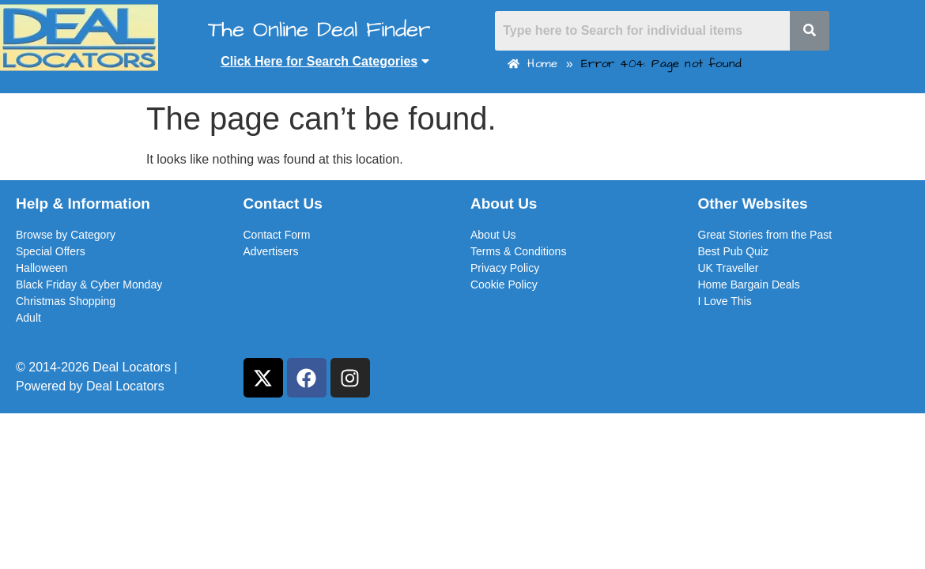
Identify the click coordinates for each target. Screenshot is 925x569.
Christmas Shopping (65, 301)
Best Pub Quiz (733, 251)
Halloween (41, 268)
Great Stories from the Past (765, 234)
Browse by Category (65, 234)
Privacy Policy (504, 268)
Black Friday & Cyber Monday (89, 284)
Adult (28, 317)
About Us (493, 234)
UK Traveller (728, 268)
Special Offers (50, 251)
